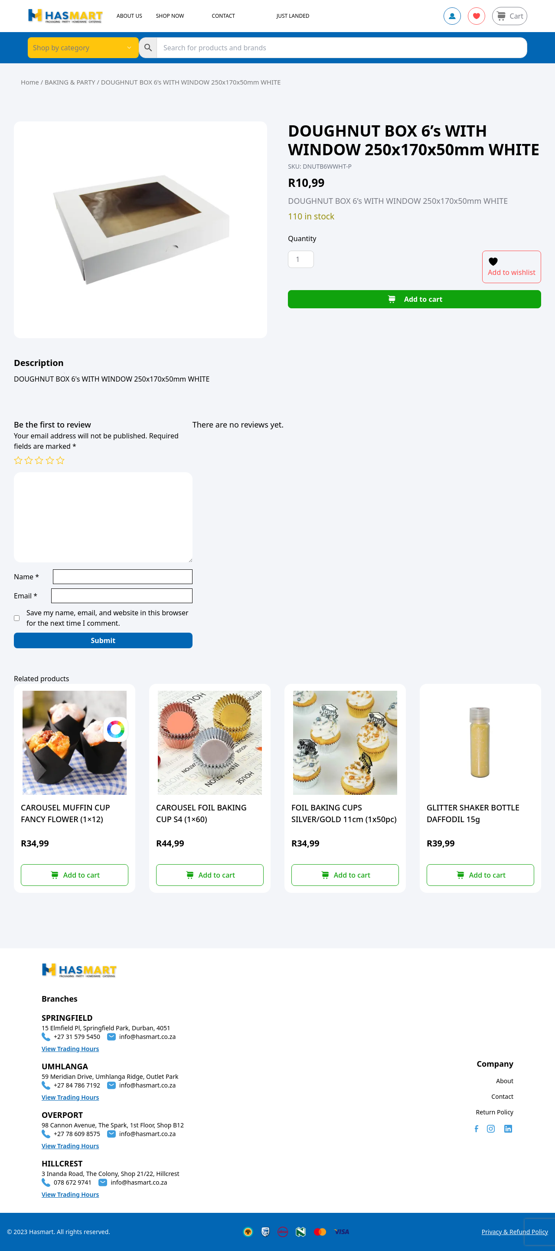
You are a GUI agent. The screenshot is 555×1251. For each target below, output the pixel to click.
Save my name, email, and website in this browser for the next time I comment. (107, 618)
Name (26, 576)
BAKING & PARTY (70, 82)
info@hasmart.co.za (147, 1036)
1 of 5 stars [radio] (18, 460)
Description (39, 363)
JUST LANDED (293, 16)
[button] (210, 875)
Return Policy (494, 1112)
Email (25, 596)
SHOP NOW (170, 16)
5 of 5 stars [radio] (60, 460)
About (504, 1081)
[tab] (39, 363)
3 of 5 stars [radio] (39, 460)
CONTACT (223, 16)
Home (30, 82)
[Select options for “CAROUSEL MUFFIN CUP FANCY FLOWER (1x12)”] (74, 875)
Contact (502, 1096)
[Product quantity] (300, 259)
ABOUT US (129, 16)
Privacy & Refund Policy (515, 1232)
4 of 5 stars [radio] (50, 460)
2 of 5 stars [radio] (28, 460)
